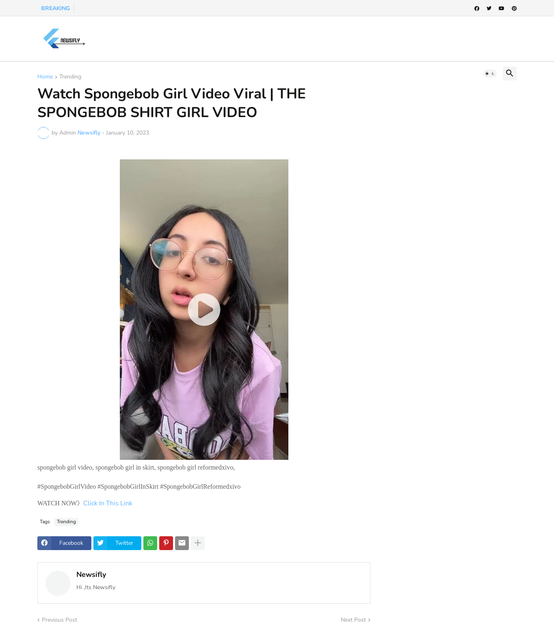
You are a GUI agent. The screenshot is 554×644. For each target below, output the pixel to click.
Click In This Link (108, 503)
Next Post (353, 620)
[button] (490, 74)
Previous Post (59, 620)
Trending (70, 77)
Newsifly (91, 574)
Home (45, 77)
